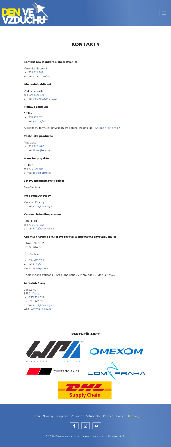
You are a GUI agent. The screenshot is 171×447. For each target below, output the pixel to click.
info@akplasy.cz (43, 206)
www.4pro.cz (39, 268)
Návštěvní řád (117, 436)
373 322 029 (37, 297)
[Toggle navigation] (164, 13)
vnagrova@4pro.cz (45, 76)
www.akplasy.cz (41, 308)
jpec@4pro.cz (42, 172)
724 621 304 (36, 168)
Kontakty (134, 416)
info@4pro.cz (42, 264)
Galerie (120, 416)
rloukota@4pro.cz (45, 98)
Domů (35, 416)
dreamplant (98, 436)
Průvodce (77, 416)
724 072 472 (36, 224)
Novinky (48, 416)
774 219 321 (35, 117)
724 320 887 (36, 146)
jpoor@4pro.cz (43, 121)
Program (62, 416)
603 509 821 (36, 94)
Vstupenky (93, 416)
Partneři (108, 416)
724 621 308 (36, 72)
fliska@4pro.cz (42, 150)
